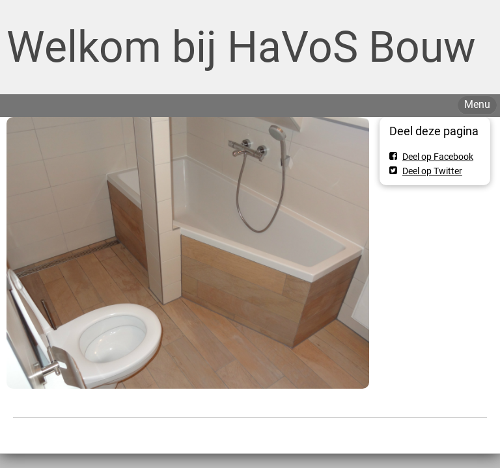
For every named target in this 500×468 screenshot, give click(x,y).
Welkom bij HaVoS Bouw (241, 47)
